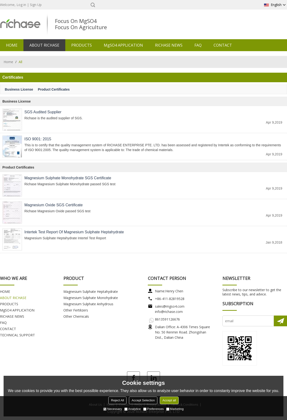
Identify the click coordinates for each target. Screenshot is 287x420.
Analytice (132, 409)
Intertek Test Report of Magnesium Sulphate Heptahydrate (74, 232)
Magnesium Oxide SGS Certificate (53, 205)
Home (8, 62)
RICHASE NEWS (168, 45)
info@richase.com (169, 311)
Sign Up (36, 4)
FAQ (198, 45)
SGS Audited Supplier (42, 112)
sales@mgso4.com (169, 306)
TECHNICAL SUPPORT (17, 335)
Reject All (117, 400)
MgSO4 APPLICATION (123, 45)
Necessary (112, 409)
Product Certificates (54, 89)
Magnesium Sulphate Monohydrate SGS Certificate (67, 178)
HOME (11, 45)
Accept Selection (143, 400)
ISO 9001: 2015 (37, 139)
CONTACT (223, 45)
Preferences (153, 409)
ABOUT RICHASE (44, 45)
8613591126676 (167, 319)
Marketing (175, 409)
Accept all (169, 400)
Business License (19, 89)
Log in (21, 4)
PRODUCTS (81, 45)
